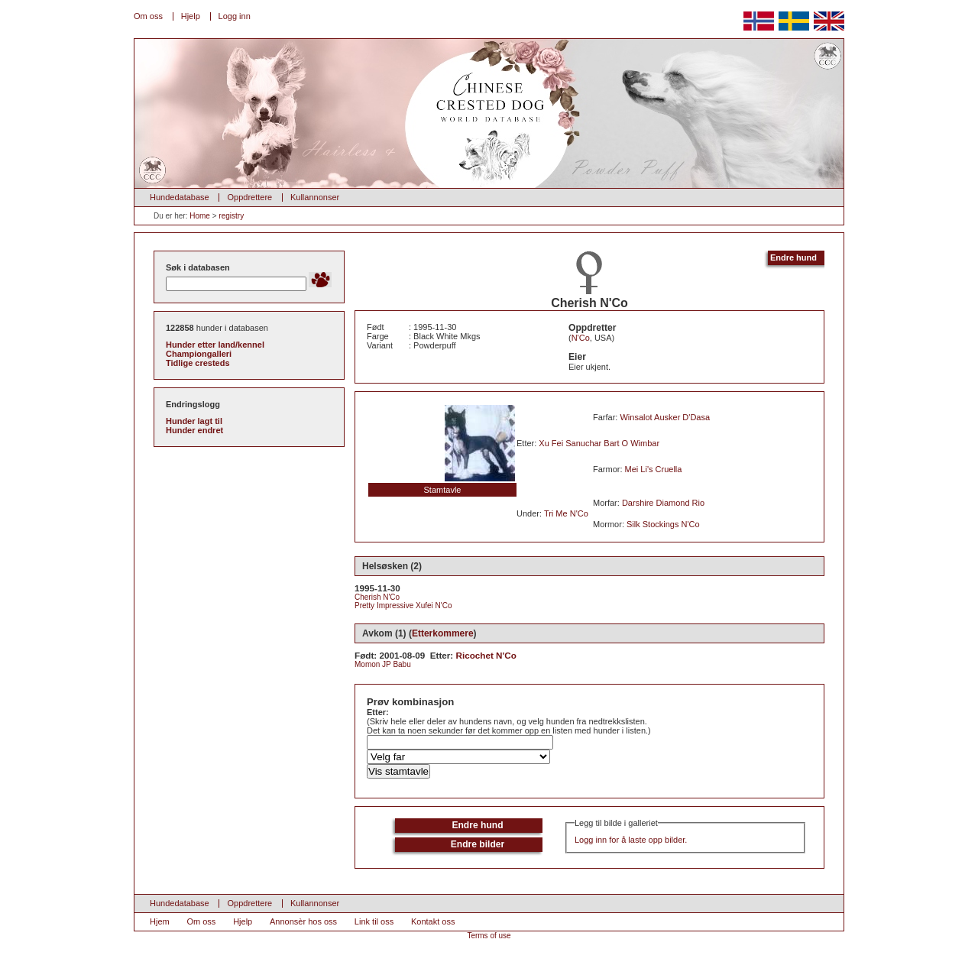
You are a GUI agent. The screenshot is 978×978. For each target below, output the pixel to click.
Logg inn (235, 16)
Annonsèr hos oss (303, 921)
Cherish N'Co (377, 597)
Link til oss (374, 921)
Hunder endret (194, 430)
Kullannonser (314, 197)
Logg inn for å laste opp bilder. (631, 839)
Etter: (378, 712)
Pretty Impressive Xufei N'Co (403, 605)
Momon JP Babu (383, 664)
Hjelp (190, 16)
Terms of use (488, 935)
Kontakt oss (433, 921)
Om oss (148, 16)
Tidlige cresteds (198, 363)
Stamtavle (442, 489)
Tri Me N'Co (566, 513)
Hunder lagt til (194, 421)
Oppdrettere (249, 197)
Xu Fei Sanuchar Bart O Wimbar (599, 443)
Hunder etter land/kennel (215, 344)
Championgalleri (199, 353)
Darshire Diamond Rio (663, 502)
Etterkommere (443, 633)
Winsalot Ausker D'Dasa (665, 417)
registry (231, 216)
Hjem (160, 921)
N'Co (581, 337)
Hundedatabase (179, 197)
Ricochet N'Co (486, 655)
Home (199, 216)
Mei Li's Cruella (653, 469)
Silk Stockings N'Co (663, 524)
